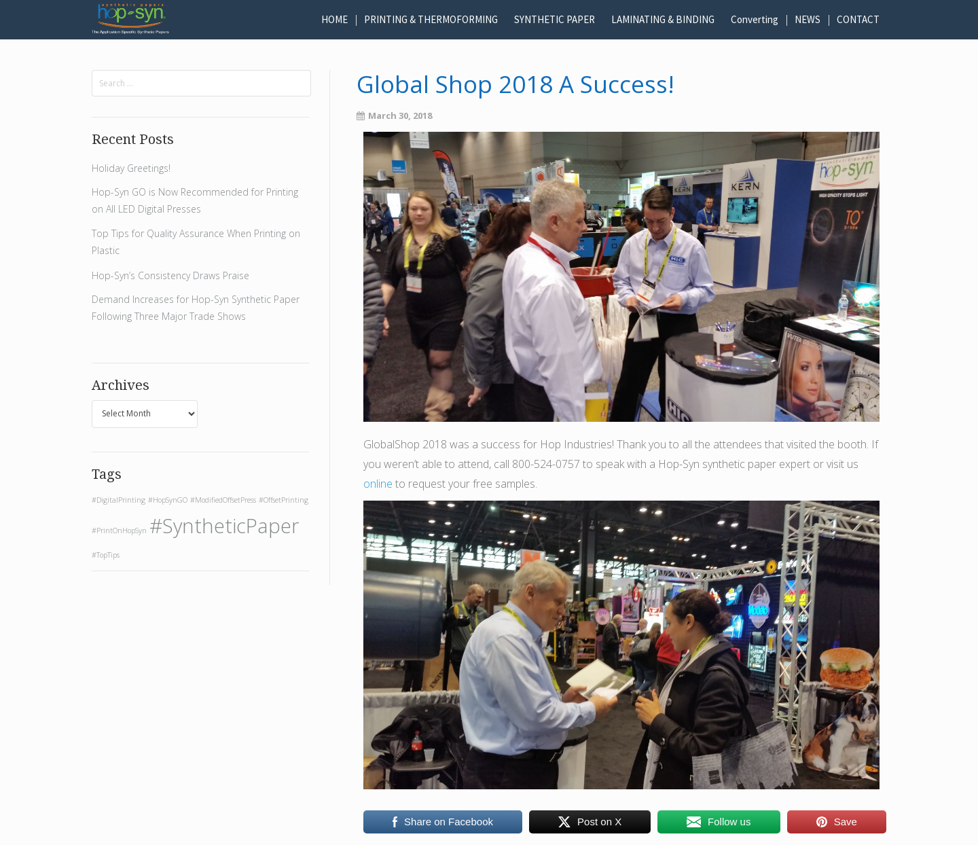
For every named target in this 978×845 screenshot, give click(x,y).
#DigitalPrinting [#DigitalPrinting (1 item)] (118, 500)
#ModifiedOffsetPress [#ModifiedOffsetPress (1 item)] (223, 500)
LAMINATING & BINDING (662, 19)
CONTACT (858, 19)
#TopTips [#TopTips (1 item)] (106, 555)
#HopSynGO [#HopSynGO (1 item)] (167, 500)
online (378, 483)
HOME (334, 19)
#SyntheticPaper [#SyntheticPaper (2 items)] (224, 525)
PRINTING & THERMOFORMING (431, 19)
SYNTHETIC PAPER (554, 19)
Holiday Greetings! (131, 168)
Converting (754, 19)
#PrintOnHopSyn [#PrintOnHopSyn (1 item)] (119, 530)
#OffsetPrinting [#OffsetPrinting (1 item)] (283, 500)
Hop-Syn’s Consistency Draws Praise (170, 275)
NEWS (807, 19)
